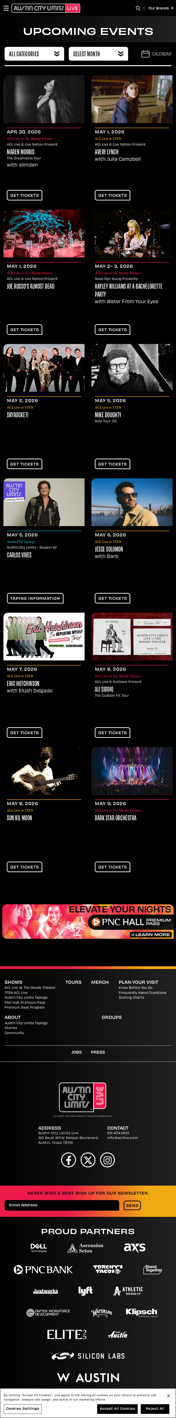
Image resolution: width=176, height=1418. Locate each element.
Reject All (155, 1408)
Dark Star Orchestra (116, 818)
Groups (112, 1018)
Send (132, 1206)
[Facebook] (68, 1159)
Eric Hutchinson (23, 684)
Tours (74, 983)
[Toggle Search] (138, 8)
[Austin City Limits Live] (45, 8)
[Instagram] (107, 1159)
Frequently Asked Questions (142, 993)
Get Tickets (24, 196)
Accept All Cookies (117, 1408)
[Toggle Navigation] (8, 8)
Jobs (76, 1052)
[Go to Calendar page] (156, 54)
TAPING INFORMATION (35, 599)
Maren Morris (21, 152)
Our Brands (160, 8)
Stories (11, 1028)
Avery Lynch (106, 152)
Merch (100, 983)
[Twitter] (88, 1159)
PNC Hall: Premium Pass (25, 1003)
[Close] (169, 1396)
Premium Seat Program (25, 1007)
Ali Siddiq (104, 690)
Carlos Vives (19, 555)
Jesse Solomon (109, 550)
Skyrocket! (18, 415)
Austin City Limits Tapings (26, 998)
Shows (13, 983)
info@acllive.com (122, 1138)
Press (98, 1052)
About (13, 1018)
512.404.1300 (118, 1133)
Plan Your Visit (138, 983)
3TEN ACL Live (16, 993)
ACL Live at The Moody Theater (30, 988)
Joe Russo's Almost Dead (30, 287)
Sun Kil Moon (19, 818)
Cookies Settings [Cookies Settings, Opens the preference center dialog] (22, 1408)
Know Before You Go (135, 988)
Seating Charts (131, 998)
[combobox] (34, 54)
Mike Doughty (108, 415)
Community (14, 1033)
